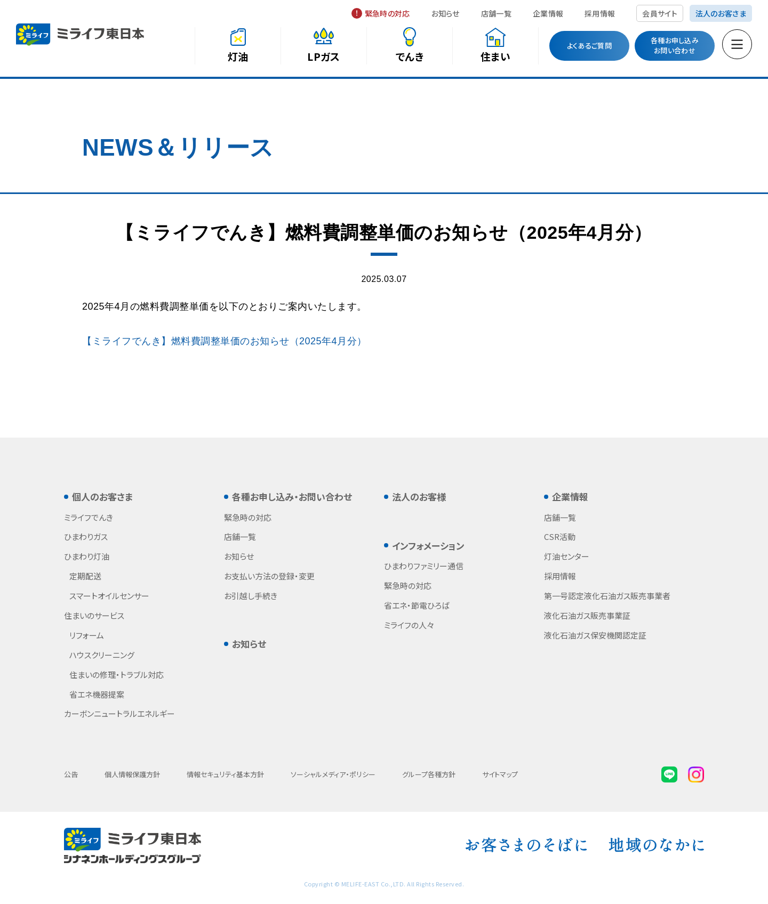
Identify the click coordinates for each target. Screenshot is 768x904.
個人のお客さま (102, 496)
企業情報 (548, 13)
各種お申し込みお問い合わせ (675, 45)
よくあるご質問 (589, 46)
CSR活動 (559, 536)
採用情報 (600, 13)
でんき (409, 56)
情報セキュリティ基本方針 (225, 774)
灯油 (238, 56)
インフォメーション (428, 545)
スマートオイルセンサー (109, 595)
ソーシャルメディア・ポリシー (333, 774)
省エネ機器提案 (96, 694)
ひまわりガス (86, 536)
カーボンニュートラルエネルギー (119, 713)
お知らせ (445, 13)
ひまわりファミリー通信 (423, 565)
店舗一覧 (496, 13)
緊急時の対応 (387, 13)
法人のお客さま (720, 13)
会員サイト (659, 13)
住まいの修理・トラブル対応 (116, 674)
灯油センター (566, 556)
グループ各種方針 (428, 774)
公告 (71, 774)
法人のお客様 (419, 496)
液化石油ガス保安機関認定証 (595, 635)
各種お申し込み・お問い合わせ (292, 496)
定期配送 (85, 576)
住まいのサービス (94, 615)
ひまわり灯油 (86, 556)
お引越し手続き (250, 595)
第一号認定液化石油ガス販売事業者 (607, 595)
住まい (495, 56)
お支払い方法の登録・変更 (269, 576)
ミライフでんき (88, 517)
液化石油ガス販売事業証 (587, 615)
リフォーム (86, 635)
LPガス (323, 56)
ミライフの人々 (409, 625)
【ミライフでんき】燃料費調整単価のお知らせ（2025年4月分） (224, 341)
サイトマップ (500, 774)
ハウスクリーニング (101, 654)
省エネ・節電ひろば (417, 605)
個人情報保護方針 (132, 774)
